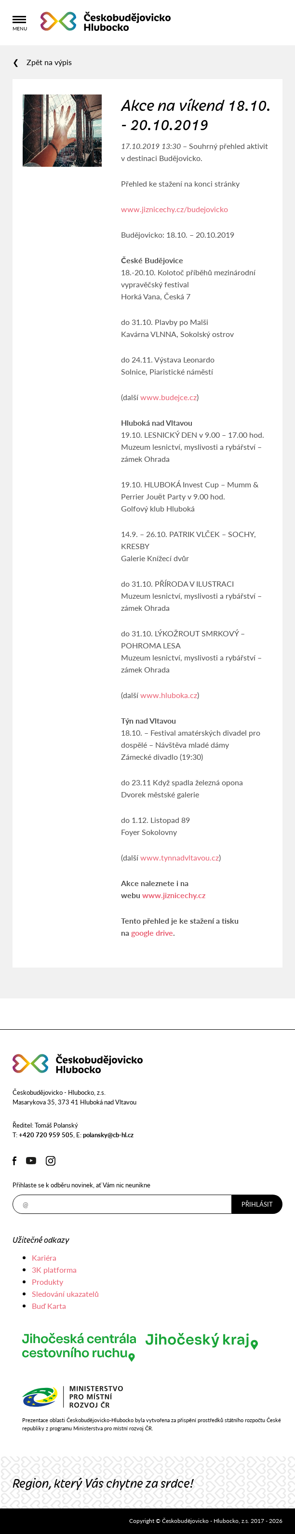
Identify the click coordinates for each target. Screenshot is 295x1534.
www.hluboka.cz (168, 694)
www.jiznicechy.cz (173, 895)
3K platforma (54, 1269)
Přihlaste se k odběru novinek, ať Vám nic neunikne (81, 1184)
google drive (152, 932)
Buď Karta (49, 1305)
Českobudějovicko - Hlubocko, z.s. (105, 21)
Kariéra (44, 1257)
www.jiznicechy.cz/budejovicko (174, 209)
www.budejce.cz (168, 397)
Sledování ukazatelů (65, 1293)
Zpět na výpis (49, 62)
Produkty (47, 1281)
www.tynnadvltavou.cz (179, 857)
